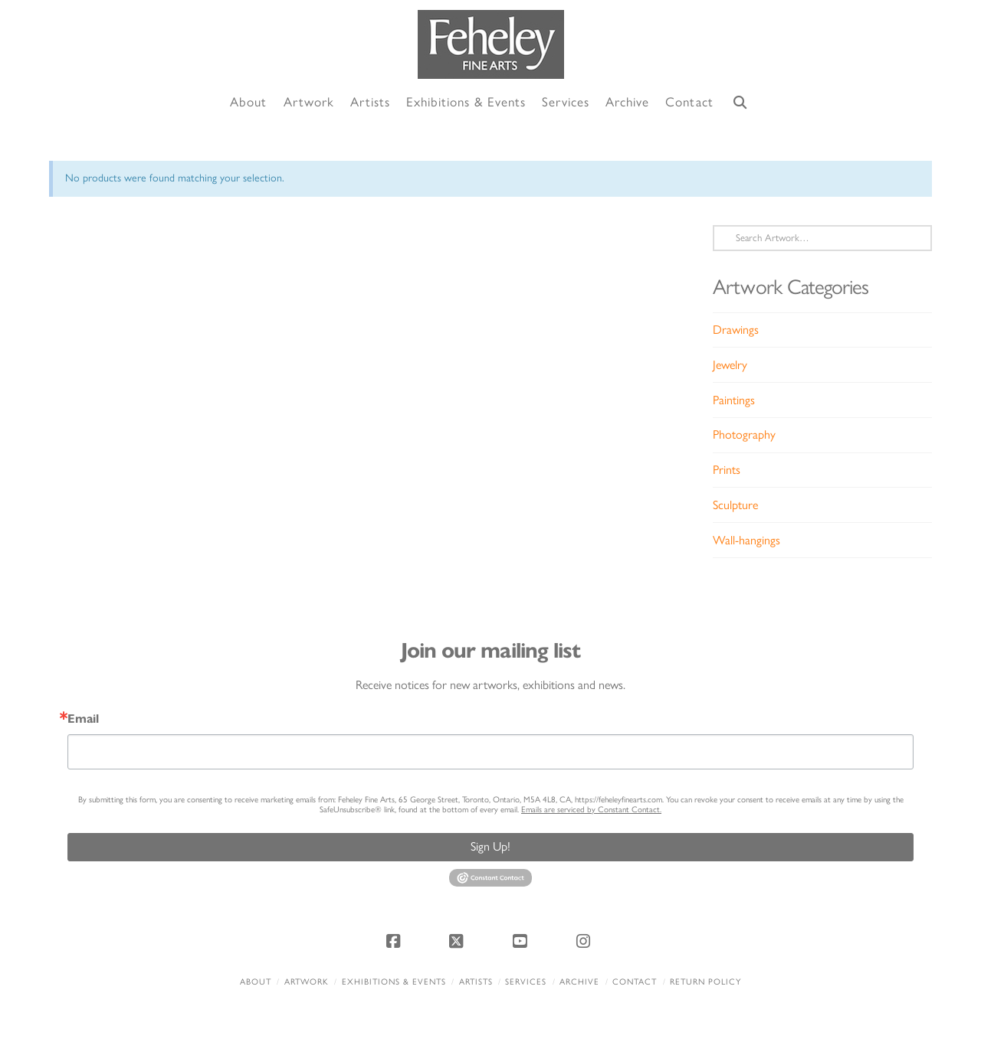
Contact (634, 982)
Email (83, 719)
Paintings (734, 400)
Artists (476, 982)
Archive (579, 982)
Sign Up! (490, 846)
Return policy (705, 982)
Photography (744, 434)
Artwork (306, 982)
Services (525, 982)
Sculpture (735, 505)
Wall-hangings (746, 540)
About (255, 982)
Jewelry (730, 365)
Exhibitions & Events (394, 982)
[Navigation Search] (740, 103)
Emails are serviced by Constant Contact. (591, 810)
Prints (726, 469)
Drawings (736, 329)
